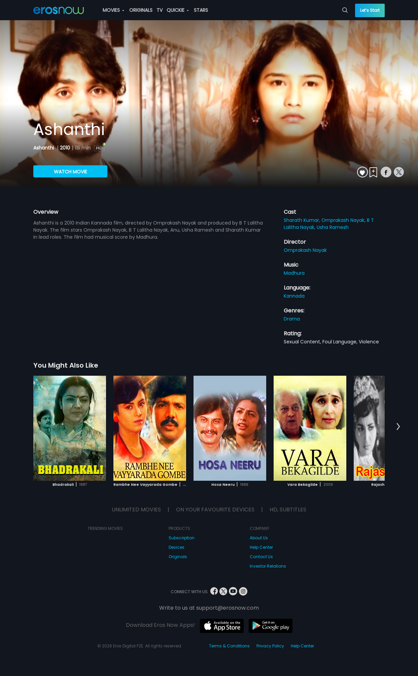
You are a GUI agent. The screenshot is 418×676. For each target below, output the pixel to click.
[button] (398, 427)
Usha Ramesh (333, 227)
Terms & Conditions (229, 646)
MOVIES (113, 10)
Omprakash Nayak (305, 250)
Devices (176, 547)
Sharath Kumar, (302, 220)
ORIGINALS (140, 10)
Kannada (294, 296)
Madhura (294, 273)
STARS (201, 10)
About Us (259, 538)
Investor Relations (268, 566)
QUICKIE (178, 10)
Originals (178, 557)
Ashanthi (44, 147)
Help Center (261, 547)
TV (159, 10)
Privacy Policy (270, 646)
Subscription (182, 538)
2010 (65, 147)
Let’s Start (370, 10)
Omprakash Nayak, (344, 220)
